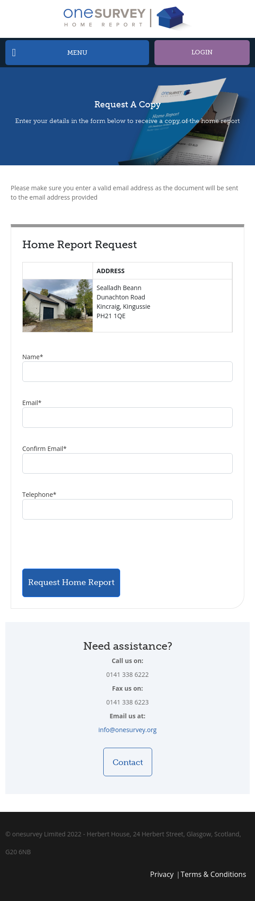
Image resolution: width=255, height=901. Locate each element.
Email (31, 402)
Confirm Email (44, 448)
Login (202, 52)
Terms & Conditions (213, 874)
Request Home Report (71, 582)
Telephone (39, 494)
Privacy (162, 874)
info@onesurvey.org (127, 729)
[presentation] (90, 544)
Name (32, 356)
